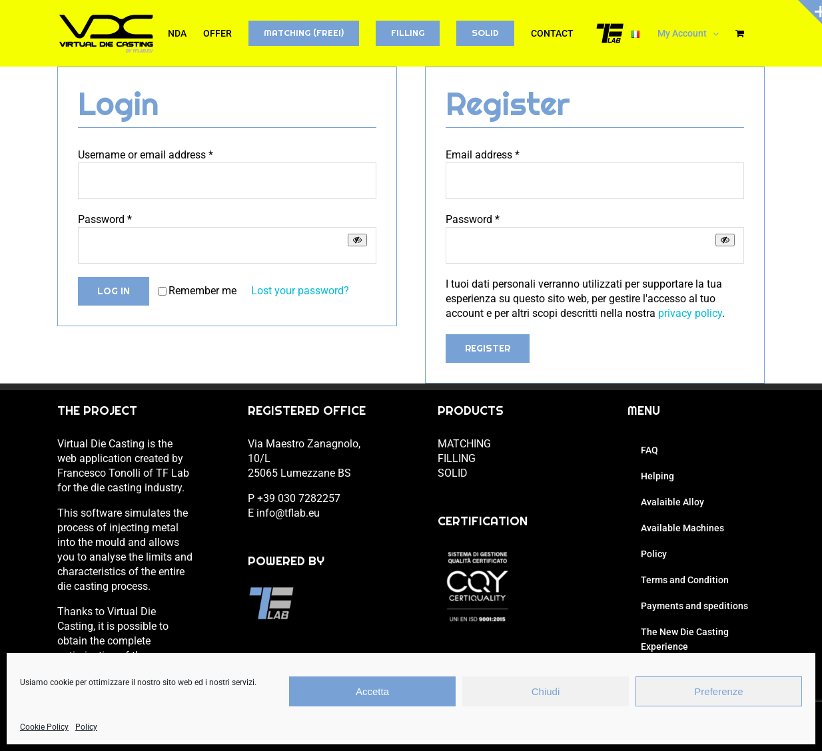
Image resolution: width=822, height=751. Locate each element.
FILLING (457, 458)
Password (105, 219)
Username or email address (145, 154)
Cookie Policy (44, 727)
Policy (86, 727)
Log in (113, 291)
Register (487, 348)
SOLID (453, 473)
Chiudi (546, 691)
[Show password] (357, 240)
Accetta (372, 691)
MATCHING (464, 443)
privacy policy (690, 313)
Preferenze (718, 691)
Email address (483, 154)
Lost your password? (300, 290)
